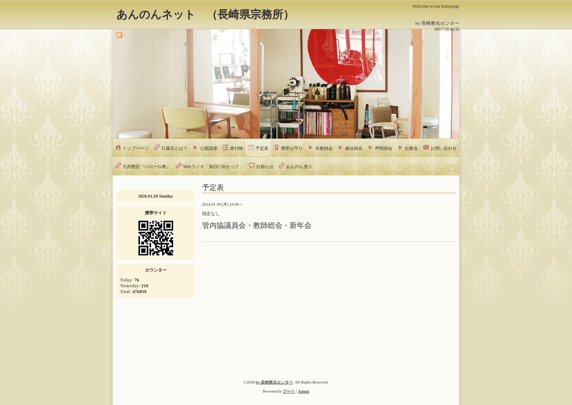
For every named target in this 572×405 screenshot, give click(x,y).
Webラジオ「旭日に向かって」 (213, 166)
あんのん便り (299, 166)
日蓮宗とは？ (174, 148)
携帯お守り (292, 148)
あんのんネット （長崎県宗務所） (205, 14)
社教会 (411, 148)
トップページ (136, 148)
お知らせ (265, 166)
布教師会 (324, 148)
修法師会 (354, 148)
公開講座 (208, 148)
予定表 (261, 148)
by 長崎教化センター (274, 382)
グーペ (289, 391)
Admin (303, 391)
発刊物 (236, 148)
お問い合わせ (443, 148)
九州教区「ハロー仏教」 (147, 166)
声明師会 (384, 148)
